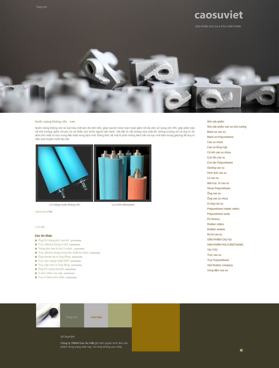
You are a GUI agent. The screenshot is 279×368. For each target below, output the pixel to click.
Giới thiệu (96, 317)
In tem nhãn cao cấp (50, 273)
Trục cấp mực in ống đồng (54, 264)
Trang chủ (41, 7)
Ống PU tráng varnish (51, 269)
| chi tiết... (40, 227)
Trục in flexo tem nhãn (51, 277)
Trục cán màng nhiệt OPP (53, 260)
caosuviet (40, 211)
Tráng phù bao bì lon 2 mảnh (55, 248)
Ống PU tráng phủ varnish (53, 240)
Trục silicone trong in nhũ (53, 244)
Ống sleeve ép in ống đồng (54, 256)
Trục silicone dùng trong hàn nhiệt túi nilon (63, 252)
